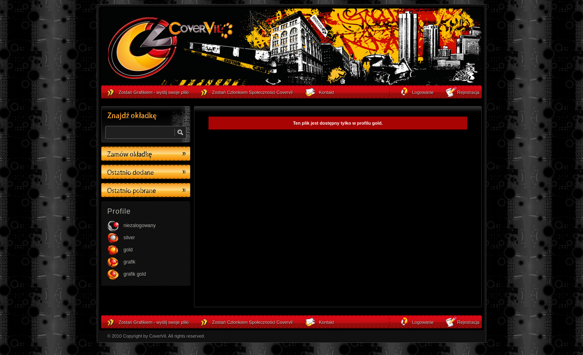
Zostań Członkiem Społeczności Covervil (252, 322)
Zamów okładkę (145, 154)
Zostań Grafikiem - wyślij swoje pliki (154, 322)
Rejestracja (468, 322)
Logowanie (423, 322)
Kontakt (326, 322)
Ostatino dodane (145, 172)
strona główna (170, 49)
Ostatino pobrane (145, 190)
